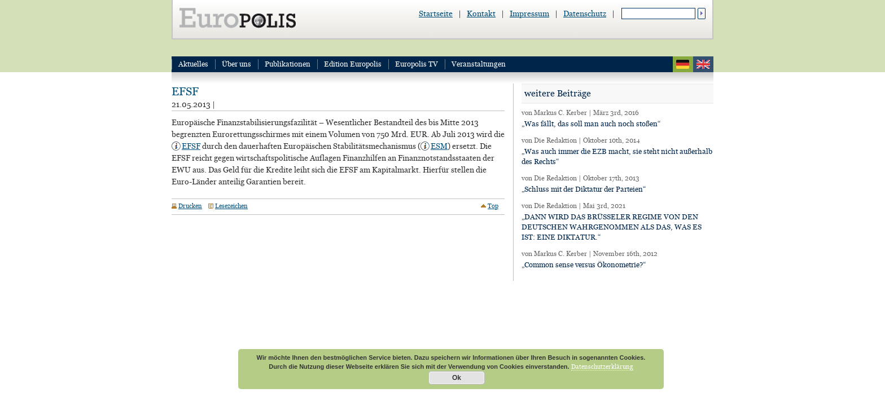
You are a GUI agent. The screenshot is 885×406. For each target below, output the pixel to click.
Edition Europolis (353, 64)
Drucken (190, 205)
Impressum (529, 13)
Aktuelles (193, 64)
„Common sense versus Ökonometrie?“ (584, 265)
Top (493, 205)
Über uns (236, 64)
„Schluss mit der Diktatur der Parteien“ (584, 189)
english (703, 64)
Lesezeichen (231, 205)
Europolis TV (416, 64)
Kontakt (481, 13)
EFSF (185, 91)
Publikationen (287, 64)
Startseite (436, 13)
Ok (456, 378)
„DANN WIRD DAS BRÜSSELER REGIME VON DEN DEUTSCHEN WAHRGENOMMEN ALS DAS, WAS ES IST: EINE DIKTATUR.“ (612, 227)
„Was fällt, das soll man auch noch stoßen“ (591, 124)
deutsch (683, 64)
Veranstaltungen (479, 64)
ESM (439, 146)
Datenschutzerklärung (602, 366)
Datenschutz (584, 13)
